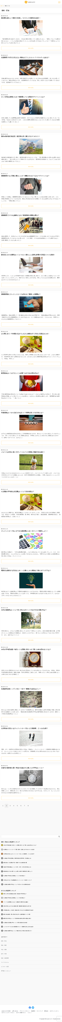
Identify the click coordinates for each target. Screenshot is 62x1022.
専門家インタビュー (6, 971)
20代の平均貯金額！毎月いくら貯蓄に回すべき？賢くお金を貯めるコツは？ (26, 649)
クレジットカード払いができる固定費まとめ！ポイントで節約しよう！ (24, 531)
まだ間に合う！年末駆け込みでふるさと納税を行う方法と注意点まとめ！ (25, 334)
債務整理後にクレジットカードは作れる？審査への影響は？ (21, 294)
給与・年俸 (4, 953)
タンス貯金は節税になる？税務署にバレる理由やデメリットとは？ (23, 97)
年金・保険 (4, 949)
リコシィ (30, 1012)
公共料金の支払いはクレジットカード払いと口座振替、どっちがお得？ (24, 728)
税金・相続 (4, 945)
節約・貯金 (4, 941)
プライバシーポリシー (25, 1011)
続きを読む (31, 48)
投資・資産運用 (5, 958)
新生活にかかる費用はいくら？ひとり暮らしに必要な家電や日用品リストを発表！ (28, 255)
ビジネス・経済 (5, 966)
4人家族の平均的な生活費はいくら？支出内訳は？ (17, 491)
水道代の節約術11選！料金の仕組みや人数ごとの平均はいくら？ (22, 768)
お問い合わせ (15, 1011)
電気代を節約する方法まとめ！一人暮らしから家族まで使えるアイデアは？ (26, 570)
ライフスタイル (5, 962)
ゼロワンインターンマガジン (8, 1012)
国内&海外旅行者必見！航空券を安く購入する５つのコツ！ (20, 136)
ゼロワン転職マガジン (21, 1012)
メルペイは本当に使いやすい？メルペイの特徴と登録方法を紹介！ (23, 452)
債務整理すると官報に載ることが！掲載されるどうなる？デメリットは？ (25, 176)
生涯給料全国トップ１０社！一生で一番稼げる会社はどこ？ (21, 689)
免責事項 (33, 1011)
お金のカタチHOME (6, 1011)
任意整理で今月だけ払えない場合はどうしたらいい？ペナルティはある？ (25, 57)
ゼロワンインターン (54, 1011)
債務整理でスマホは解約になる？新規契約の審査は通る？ (20, 215)
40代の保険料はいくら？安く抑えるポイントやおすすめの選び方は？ (24, 610)
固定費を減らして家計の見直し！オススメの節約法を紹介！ (21, 18)
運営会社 (46, 1011)
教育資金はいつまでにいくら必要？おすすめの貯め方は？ (20, 373)
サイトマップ (40, 1011)
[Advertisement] (31, 821)
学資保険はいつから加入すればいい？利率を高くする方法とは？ (22, 412)
